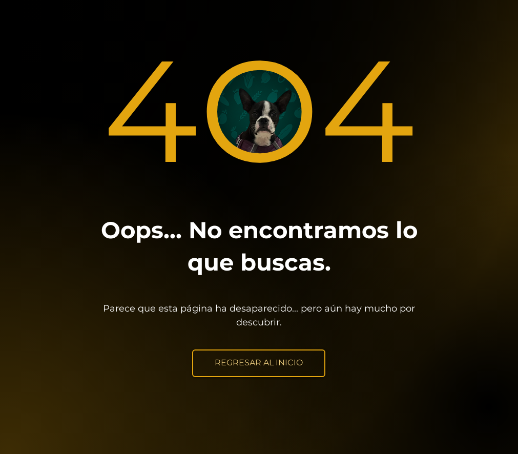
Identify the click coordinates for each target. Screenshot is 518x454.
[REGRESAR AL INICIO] (258, 363)
